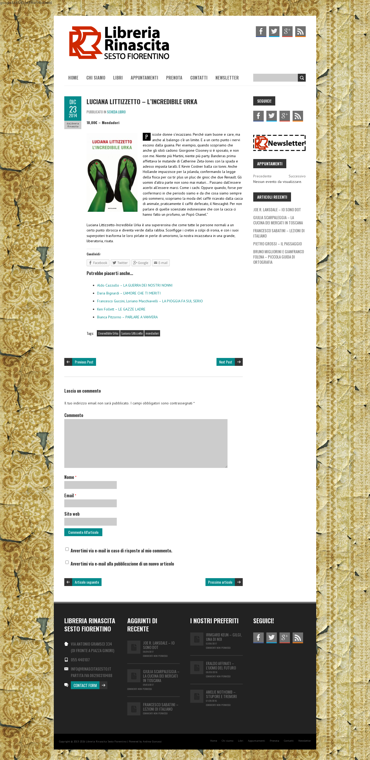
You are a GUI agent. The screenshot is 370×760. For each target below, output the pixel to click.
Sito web (72, 514)
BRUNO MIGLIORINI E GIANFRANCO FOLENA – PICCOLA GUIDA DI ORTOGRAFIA (278, 257)
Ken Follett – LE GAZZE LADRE (121, 309)
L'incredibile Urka (108, 333)
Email (70, 495)
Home (73, 78)
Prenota (174, 78)
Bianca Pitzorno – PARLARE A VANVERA (127, 317)
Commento (73, 415)
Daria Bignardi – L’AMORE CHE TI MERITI (129, 293)
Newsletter (227, 78)
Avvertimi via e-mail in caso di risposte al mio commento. (121, 550)
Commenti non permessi (155, 656)
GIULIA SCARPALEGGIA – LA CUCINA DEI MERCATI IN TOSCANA (278, 219)
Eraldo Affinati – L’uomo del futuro (221, 665)
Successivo (297, 176)
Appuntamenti (144, 78)
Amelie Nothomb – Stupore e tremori (221, 694)
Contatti (199, 78)
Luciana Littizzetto (131, 333)
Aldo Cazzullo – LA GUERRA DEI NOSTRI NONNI (134, 285)
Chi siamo (95, 78)
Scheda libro (116, 111)
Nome (70, 477)
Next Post (225, 362)
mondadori (152, 333)
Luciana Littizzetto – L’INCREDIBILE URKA (142, 101)
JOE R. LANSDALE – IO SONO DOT (277, 209)
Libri (118, 78)
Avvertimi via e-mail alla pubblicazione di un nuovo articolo (122, 564)
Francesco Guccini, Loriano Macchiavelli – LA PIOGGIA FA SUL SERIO (150, 301)
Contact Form (85, 685)
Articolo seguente (87, 582)
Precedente (262, 176)
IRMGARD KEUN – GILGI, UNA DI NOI (224, 637)
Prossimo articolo (220, 582)
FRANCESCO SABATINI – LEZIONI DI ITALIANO (279, 233)
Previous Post (84, 362)
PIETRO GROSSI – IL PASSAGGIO (277, 243)
